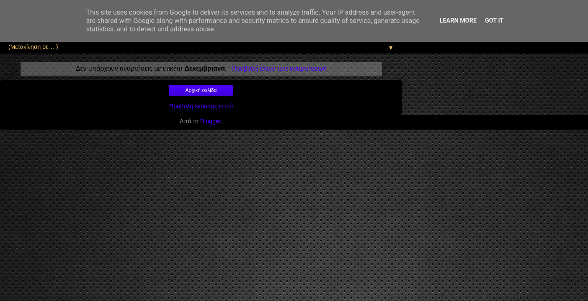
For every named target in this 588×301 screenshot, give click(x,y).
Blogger (210, 121)
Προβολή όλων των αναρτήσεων (278, 68)
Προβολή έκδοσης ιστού (201, 106)
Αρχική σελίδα (201, 90)
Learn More (458, 20)
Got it (494, 20)
